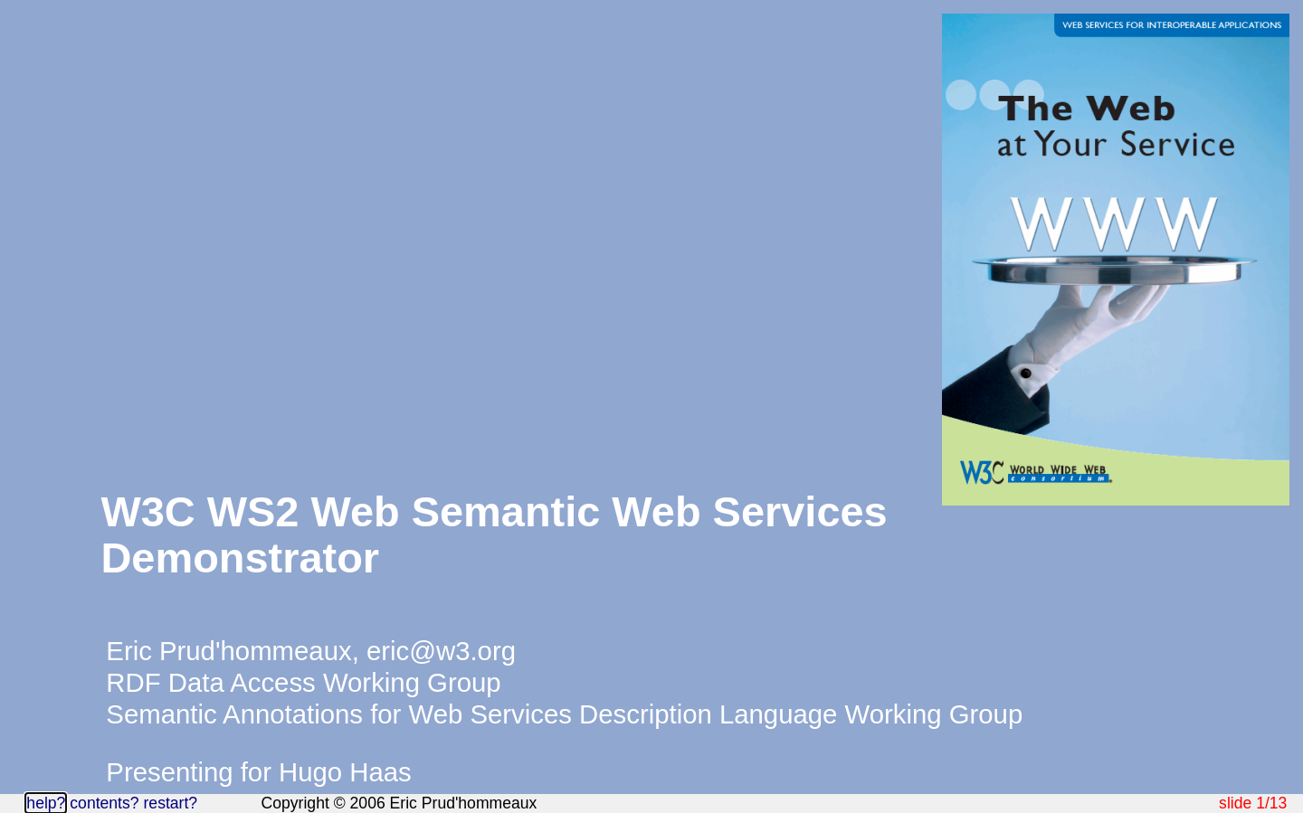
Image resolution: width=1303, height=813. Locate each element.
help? (45, 803)
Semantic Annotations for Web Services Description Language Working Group (564, 714)
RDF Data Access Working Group (303, 682)
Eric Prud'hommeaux (228, 651)
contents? (104, 803)
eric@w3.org (441, 651)
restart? (170, 803)
